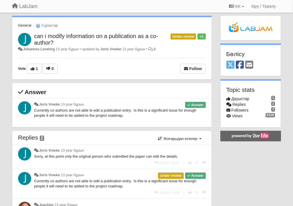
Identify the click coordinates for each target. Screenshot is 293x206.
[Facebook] (240, 65)
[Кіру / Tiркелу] (263, 6)
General (24, 25)
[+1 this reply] (190, 163)
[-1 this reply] (204, 163)
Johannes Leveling (39, 49)
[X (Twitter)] (230, 65)
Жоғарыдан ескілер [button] (179, 138)
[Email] (249, 65)
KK (236, 6)
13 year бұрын (72, 104)
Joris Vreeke (110, 49)
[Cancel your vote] (196, 163)
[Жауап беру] (166, 163)
